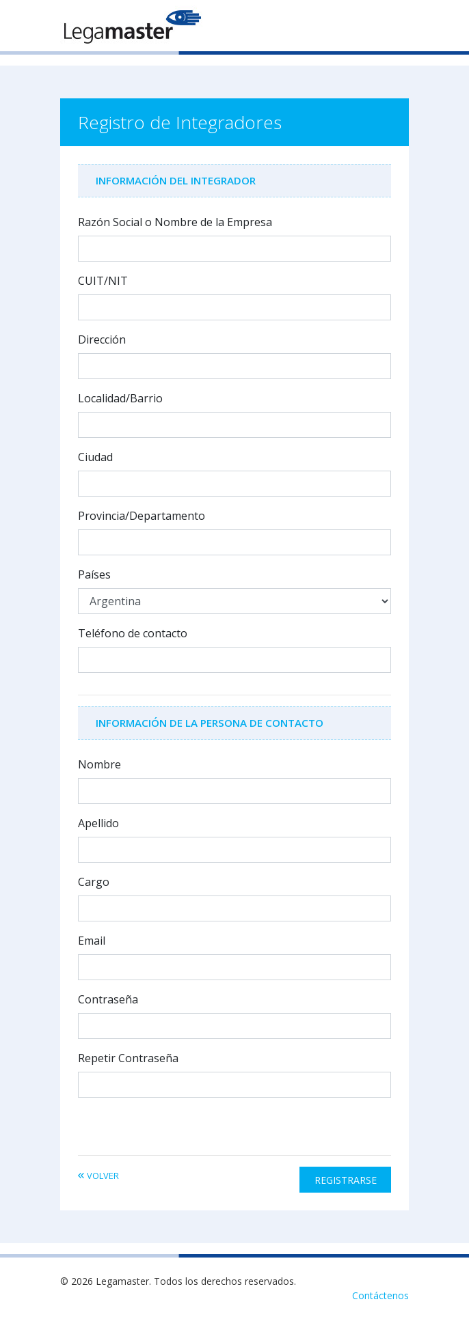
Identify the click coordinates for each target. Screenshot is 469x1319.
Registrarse (345, 1180)
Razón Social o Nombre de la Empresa (175, 222)
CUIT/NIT (103, 280)
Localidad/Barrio (120, 398)
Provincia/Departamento (141, 515)
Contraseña (108, 999)
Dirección (102, 339)
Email (91, 940)
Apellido (98, 823)
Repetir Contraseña (128, 1058)
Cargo (93, 881)
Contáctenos (380, 1295)
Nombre (99, 764)
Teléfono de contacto (132, 633)
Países (94, 574)
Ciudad (95, 456)
